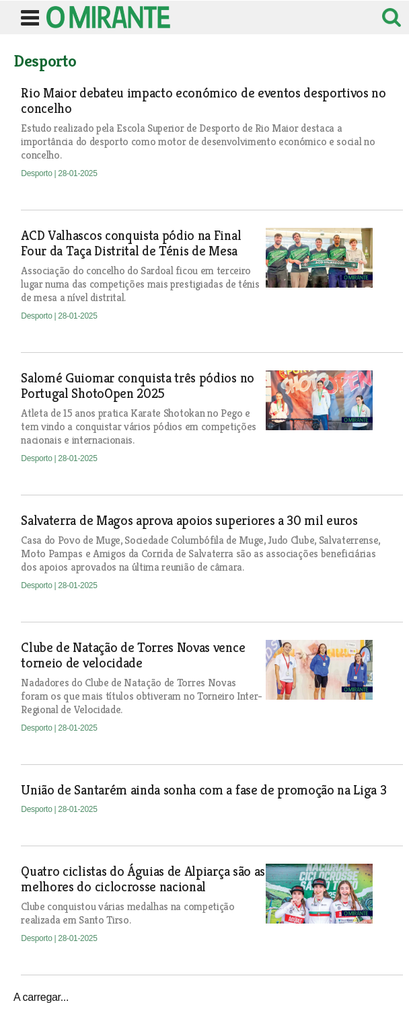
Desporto (37, 173)
